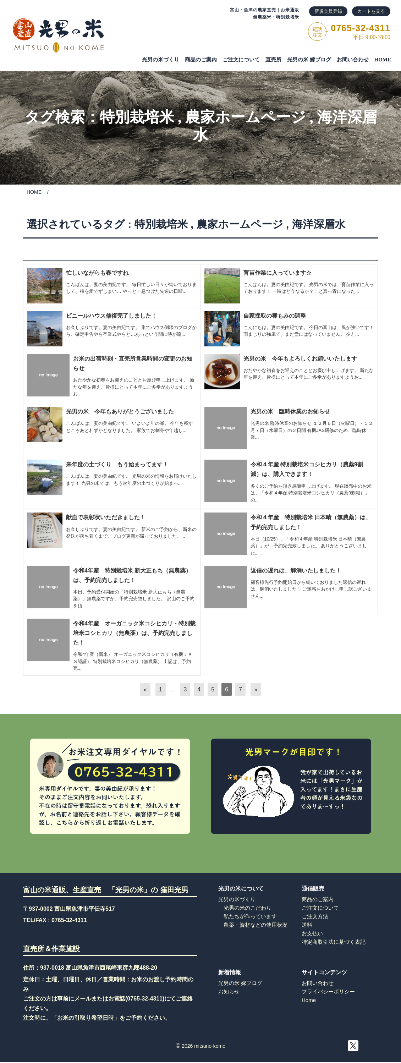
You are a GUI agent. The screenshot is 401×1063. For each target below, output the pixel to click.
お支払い (312, 933)
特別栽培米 (137, 117)
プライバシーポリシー (328, 991)
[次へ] (256, 689)
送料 (307, 925)
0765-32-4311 (69, 920)
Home (309, 1000)
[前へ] (145, 689)
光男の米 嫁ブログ (309, 59)
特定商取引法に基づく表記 (334, 942)
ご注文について (320, 908)
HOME (382, 59)
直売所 (273, 59)
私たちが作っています (250, 916)
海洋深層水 (318, 224)
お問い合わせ (353, 59)
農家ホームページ (245, 117)
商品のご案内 (201, 59)
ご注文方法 (315, 916)
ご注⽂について (241, 59)
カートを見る (371, 11)
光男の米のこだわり (247, 908)
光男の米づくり (160, 59)
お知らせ (229, 991)
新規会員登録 (328, 11)
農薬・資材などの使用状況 (255, 925)
